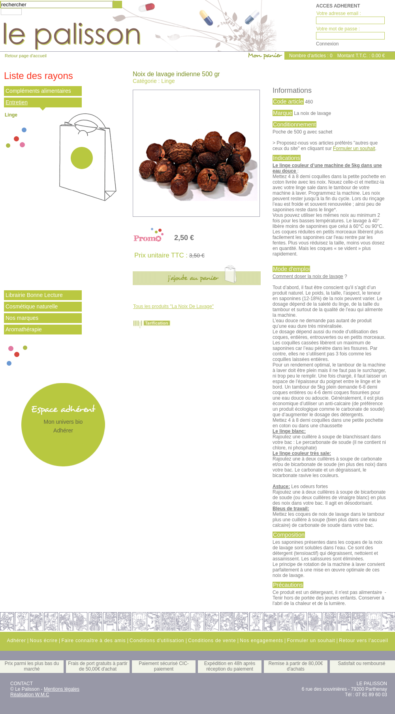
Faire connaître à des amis (93, 640)
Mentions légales (61, 689)
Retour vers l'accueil (363, 640)
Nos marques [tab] (22, 318)
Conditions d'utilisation (157, 640)
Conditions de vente (212, 640)
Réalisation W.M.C (29, 694)
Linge (11, 115)
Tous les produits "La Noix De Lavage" (173, 306)
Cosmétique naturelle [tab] (32, 306)
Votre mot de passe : (338, 29)
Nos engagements (261, 640)
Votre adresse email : (338, 13)
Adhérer (63, 430)
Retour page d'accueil (26, 55)
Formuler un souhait (354, 148)
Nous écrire (43, 640)
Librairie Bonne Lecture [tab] (34, 295)
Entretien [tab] (17, 102)
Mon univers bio (63, 422)
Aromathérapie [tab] (24, 329)
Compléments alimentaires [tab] (38, 91)
